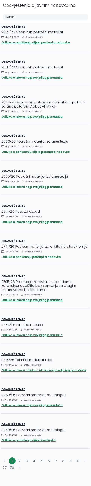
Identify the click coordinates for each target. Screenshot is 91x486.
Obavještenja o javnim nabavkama (39, 5)
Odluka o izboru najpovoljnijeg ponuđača (32, 78)
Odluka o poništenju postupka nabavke (31, 257)
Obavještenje (13, 27)
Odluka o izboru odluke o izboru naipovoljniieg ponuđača (43, 370)
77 (5, 467)
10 (77, 461)
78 (12, 467)
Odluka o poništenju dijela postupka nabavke (35, 42)
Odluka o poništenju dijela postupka (28, 440)
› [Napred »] (19, 467)
